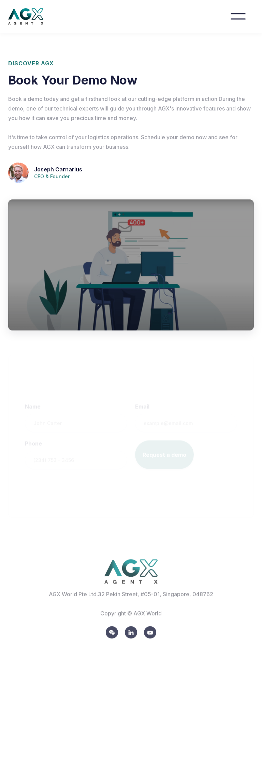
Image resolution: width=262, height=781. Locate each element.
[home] (32, 16)
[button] (238, 16)
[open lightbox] (131, 265)
